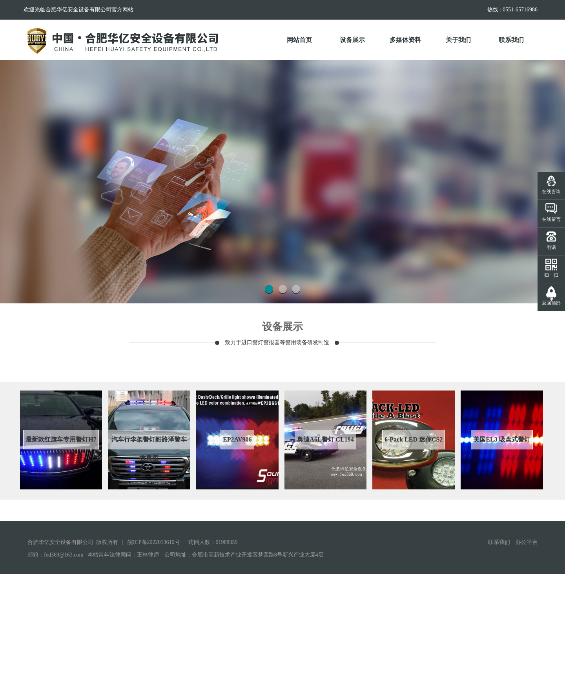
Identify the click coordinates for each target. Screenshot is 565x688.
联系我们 (517, 34)
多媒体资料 (409, 34)
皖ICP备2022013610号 (154, 656)
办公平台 (527, 656)
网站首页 (299, 40)
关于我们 (464, 34)
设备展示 (358, 34)
